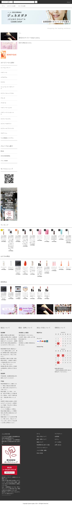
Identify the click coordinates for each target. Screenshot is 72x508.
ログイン (57, 439)
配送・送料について (41, 439)
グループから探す (21, 6)
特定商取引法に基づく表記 (43, 444)
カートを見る (58, 442)
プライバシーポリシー (42, 447)
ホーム (3, 5)
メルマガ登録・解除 (41, 450)
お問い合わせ (58, 444)
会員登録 (57, 436)
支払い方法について (41, 436)
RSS (38, 453)
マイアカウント (58, 433)
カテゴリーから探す (10, 6)
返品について (40, 442)
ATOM (41, 453)
